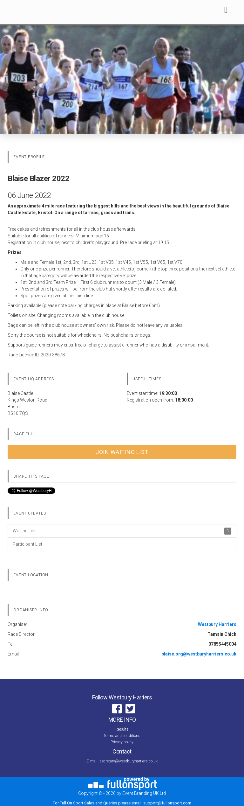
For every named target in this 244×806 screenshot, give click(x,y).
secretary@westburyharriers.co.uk (128, 761)
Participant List (27, 544)
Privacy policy (122, 742)
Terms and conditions (122, 735)
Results (122, 729)
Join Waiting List (122, 452)
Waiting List (122, 531)
